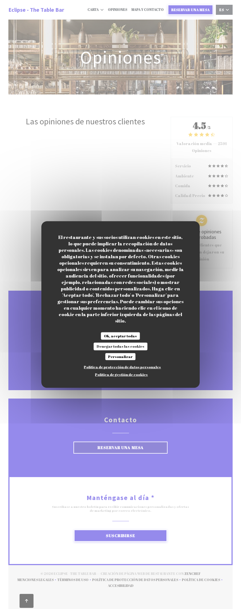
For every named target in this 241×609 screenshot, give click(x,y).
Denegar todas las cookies (120, 346)
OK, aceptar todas (120, 335)
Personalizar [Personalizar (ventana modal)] (120, 356)
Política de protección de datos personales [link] (122, 366)
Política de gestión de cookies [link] (121, 374)
